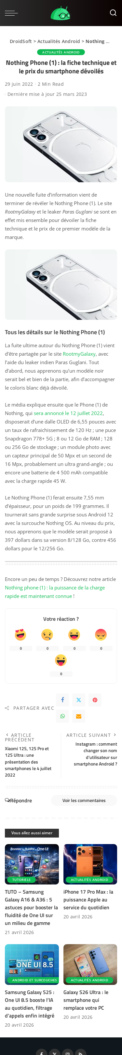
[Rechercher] (113, 13)
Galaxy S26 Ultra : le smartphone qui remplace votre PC (85, 1000)
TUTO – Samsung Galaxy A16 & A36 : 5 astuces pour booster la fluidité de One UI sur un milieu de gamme (31, 907)
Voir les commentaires (84, 800)
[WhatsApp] (62, 716)
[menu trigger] (13, 13)
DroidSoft (21, 41)
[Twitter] (78, 699)
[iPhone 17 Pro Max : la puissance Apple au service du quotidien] (90, 864)
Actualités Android (58, 41)
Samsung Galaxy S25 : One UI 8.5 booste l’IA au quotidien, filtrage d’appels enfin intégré (29, 1003)
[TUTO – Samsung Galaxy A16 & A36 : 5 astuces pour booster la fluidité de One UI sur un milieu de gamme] (32, 864)
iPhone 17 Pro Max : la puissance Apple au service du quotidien (88, 899)
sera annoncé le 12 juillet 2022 (68, 413)
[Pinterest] (95, 699)
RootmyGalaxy (79, 353)
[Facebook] (62, 699)
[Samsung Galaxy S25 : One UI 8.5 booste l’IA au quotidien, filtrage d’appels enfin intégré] (32, 964)
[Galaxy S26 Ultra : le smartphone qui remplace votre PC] (90, 964)
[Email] (78, 716)
